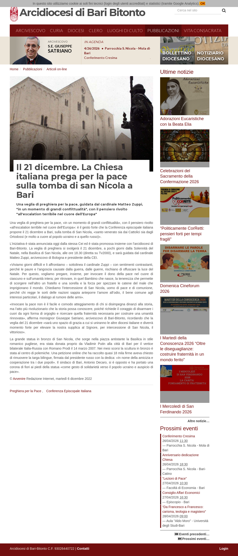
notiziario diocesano (210, 56)
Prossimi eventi (179, 428)
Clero (95, 30)
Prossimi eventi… (196, 539)
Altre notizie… (198, 421)
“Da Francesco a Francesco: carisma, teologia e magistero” (184, 509)
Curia (56, 30)
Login (223, 548)
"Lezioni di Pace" (174, 478)
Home (14, 69)
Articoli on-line (56, 69)
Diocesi (76, 30)
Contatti (83, 548)
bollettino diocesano (177, 56)
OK (202, 3)
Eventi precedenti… (194, 534)
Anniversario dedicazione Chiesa (180, 457)
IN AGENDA (93, 42)
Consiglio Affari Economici (181, 493)
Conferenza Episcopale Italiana (68, 391)
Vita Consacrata (202, 30)
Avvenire (19, 379)
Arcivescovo (30, 30)
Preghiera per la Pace (25, 391)
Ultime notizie (177, 72)
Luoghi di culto (125, 30)
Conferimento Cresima (178, 436)
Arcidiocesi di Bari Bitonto (82, 12)
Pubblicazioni (163, 30)
